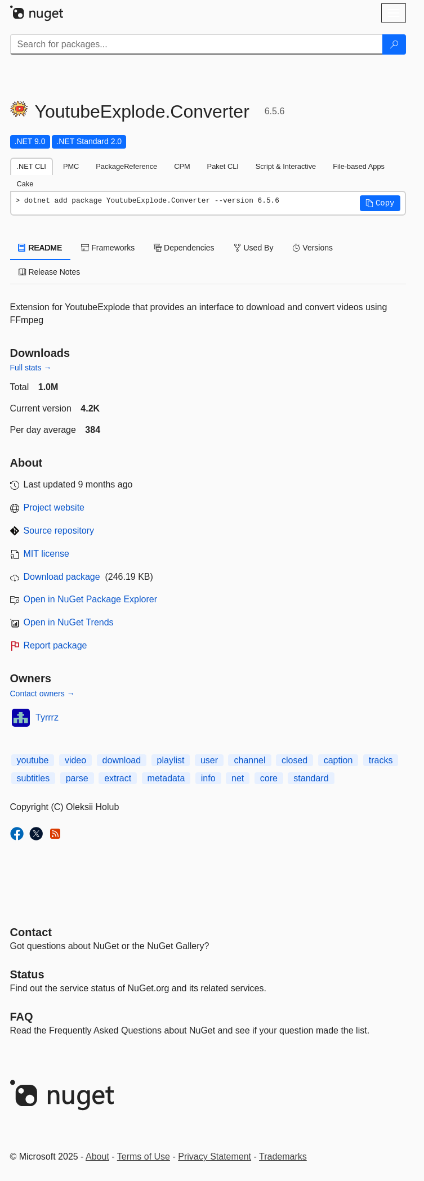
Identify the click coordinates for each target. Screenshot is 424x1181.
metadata (166, 778)
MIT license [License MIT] (47, 553)
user (209, 760)
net (237, 778)
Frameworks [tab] (108, 247)
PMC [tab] (71, 166)
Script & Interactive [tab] (286, 166)
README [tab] (41, 247)
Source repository (59, 530)
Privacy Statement (214, 1156)
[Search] (394, 44)
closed (294, 760)
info (208, 778)
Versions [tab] (312, 247)
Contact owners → (42, 693)
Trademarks (283, 1156)
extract (117, 778)
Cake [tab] (25, 184)
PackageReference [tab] (126, 166)
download (121, 760)
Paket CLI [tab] (223, 166)
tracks (381, 760)
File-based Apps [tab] (359, 166)
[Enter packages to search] (196, 44)
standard (310, 778)
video (75, 760)
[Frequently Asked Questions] (21, 1016)
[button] (380, 203)
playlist (171, 760)
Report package (55, 645)
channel (249, 760)
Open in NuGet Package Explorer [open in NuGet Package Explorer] (90, 599)
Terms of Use (143, 1156)
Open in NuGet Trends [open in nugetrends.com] (69, 622)
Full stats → (31, 367)
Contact (31, 932)
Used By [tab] (254, 247)
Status (27, 974)
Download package (62, 576)
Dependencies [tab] (184, 247)
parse (77, 778)
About (97, 1156)
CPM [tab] (182, 166)
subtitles (33, 778)
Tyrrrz (47, 717)
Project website (54, 507)
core (269, 778)
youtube (33, 760)
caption (338, 760)
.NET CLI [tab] (31, 166)
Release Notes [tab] (50, 272)
